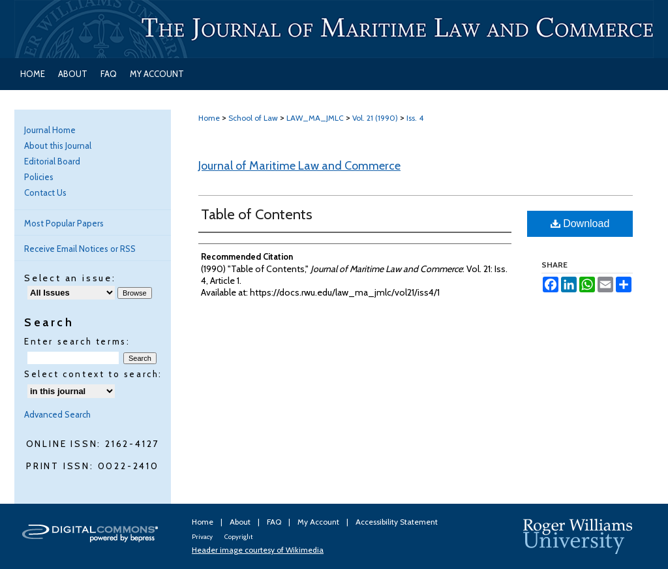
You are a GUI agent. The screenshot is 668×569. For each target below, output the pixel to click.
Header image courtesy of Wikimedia (258, 550)
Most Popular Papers (64, 223)
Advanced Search (57, 414)
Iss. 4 (414, 118)
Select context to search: (93, 374)
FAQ (275, 522)
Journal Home (50, 130)
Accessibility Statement (397, 522)
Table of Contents (256, 214)
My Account (319, 522)
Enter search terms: (77, 341)
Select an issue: (70, 278)
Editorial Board (52, 161)
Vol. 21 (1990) (375, 118)
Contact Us (45, 192)
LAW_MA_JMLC (315, 118)
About (241, 522)
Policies (38, 177)
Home (209, 118)
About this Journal (57, 145)
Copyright (238, 536)
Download (580, 223)
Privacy (203, 536)
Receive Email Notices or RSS (80, 248)
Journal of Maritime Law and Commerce (299, 166)
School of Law (253, 118)
